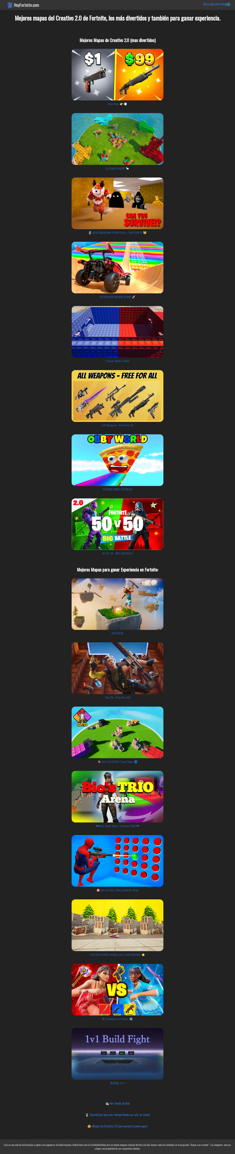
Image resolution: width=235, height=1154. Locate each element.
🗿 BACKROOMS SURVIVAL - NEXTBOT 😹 (117, 232)
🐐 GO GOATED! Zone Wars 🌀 (117, 761)
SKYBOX (117, 633)
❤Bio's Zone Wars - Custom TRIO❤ (117, 826)
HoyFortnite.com (26, 5)
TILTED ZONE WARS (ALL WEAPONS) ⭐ (117, 954)
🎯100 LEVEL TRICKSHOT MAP (117, 890)
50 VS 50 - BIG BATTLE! (117, 553)
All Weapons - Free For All (117, 425)
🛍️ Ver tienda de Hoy (117, 1103)
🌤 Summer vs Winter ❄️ (117, 1019)
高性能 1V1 (117, 1083)
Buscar (207, 4)
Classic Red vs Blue (117, 361)
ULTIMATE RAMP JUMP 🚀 (117, 297)
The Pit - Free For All (117, 697)
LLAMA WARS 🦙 (117, 168)
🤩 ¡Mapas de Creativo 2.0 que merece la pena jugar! (117, 1126)
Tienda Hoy (219, 4)
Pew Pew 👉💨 (117, 104)
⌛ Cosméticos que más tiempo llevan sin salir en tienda (117, 1115)
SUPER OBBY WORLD (117, 489)
